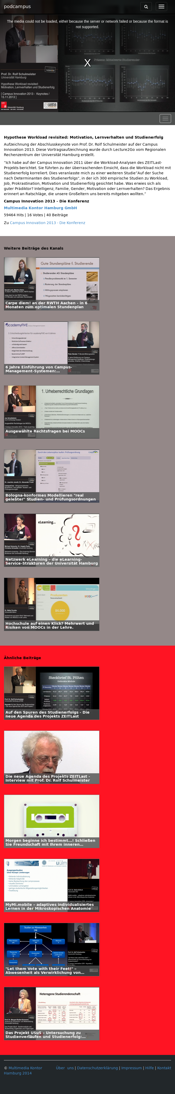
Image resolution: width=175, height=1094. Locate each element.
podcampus (17, 6)
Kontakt (164, 1068)
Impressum (131, 1068)
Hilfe (149, 1068)
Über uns (65, 1068)
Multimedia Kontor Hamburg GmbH (40, 208)
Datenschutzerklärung (97, 1068)
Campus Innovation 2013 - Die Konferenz (47, 223)
